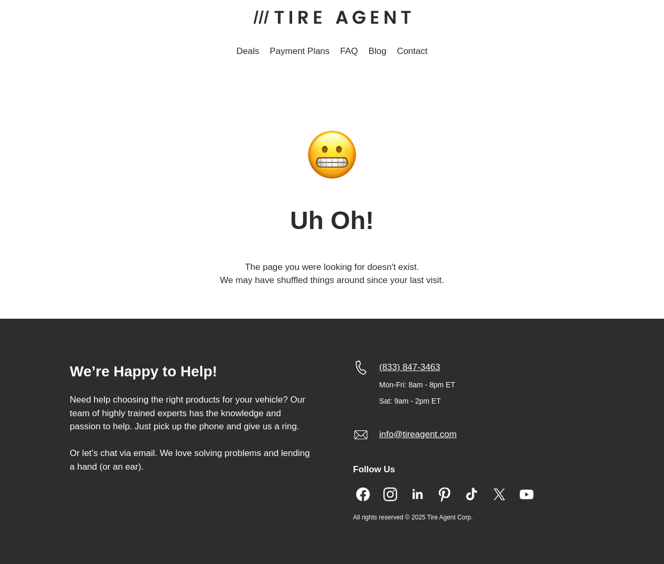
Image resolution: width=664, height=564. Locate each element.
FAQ (349, 51)
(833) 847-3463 (409, 367)
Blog (378, 51)
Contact (412, 51)
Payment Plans (299, 51)
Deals (248, 51)
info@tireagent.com (418, 434)
